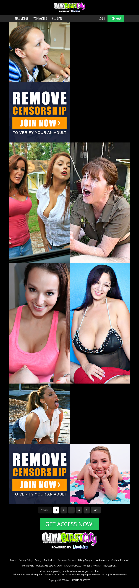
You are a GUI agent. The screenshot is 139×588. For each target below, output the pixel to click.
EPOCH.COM (70, 565)
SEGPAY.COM (55, 565)
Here (19, 574)
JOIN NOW (116, 18)
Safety (38, 559)
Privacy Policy (26, 559)
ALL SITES (57, 18)
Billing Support (85, 559)
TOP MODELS (40, 18)
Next (96, 510)
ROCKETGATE (41, 565)
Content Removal (120, 559)
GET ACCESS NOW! (69, 524)
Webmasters (102, 559)
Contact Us (49, 559)
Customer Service (67, 559)
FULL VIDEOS (21, 18)
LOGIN (102, 18)
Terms (13, 559)
